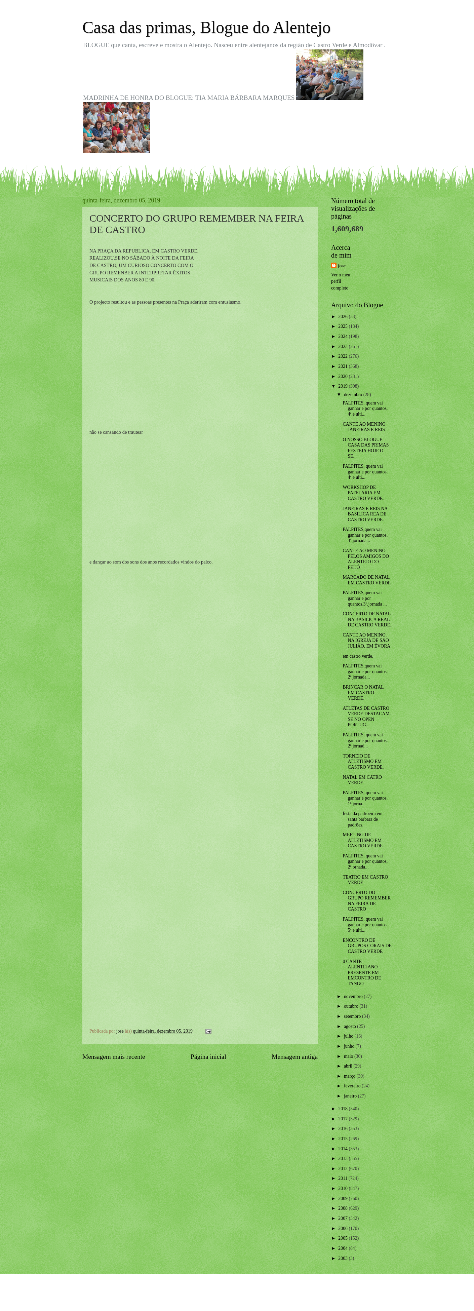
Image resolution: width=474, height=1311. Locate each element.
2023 (343, 346)
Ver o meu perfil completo (340, 281)
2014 (343, 1148)
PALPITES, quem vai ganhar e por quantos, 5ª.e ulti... (365, 925)
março (350, 1076)
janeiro (351, 1095)
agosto (350, 1026)
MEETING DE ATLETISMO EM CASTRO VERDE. (363, 840)
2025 (343, 326)
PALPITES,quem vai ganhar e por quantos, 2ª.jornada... (365, 671)
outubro (351, 1006)
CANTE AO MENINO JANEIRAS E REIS (364, 427)
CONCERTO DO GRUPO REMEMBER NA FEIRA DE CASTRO (367, 901)
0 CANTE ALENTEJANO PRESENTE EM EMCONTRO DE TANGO (362, 972)
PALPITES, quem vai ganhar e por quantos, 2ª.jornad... (365, 740)
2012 (343, 1168)
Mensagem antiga (295, 1056)
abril (349, 1066)
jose (342, 265)
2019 (343, 386)
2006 (343, 1228)
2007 (343, 1218)
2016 (343, 1128)
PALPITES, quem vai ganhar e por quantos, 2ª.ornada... (365, 861)
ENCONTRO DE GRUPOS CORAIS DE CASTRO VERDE (367, 946)
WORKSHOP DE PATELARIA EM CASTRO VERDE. (363, 493)
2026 (343, 316)
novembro (354, 996)
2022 (343, 356)
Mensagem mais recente (113, 1056)
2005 (343, 1238)
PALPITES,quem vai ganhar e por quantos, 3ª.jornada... (365, 535)
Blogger (274, 1297)
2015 (343, 1138)
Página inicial (208, 1056)
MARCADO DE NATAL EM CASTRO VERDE (367, 580)
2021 (343, 366)
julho (349, 1036)
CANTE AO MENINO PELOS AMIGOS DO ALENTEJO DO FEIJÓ (366, 559)
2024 (343, 336)
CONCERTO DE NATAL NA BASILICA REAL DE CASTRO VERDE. (367, 619)
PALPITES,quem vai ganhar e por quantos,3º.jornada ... (365, 598)
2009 (343, 1198)
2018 (343, 1108)
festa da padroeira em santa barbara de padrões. (362, 819)
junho (350, 1046)
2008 (343, 1208)
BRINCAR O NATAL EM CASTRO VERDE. (363, 693)
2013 (343, 1158)
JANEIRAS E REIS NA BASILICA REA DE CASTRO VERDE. (365, 514)
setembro (353, 1016)
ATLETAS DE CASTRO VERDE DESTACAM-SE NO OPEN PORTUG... (367, 717)
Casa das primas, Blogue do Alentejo (206, 27)
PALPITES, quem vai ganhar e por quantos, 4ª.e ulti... (365, 408)
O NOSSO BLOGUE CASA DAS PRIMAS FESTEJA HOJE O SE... (366, 448)
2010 (343, 1188)
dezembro (353, 394)
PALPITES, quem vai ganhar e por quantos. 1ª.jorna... (365, 798)
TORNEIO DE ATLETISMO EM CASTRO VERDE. (363, 762)
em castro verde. (358, 656)
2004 (343, 1248)
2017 (343, 1118)
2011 (343, 1178)
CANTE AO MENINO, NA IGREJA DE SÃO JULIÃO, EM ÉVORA (366, 640)
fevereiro (353, 1085)
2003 (343, 1258)
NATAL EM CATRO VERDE (362, 780)
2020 (343, 376)
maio (349, 1056)
